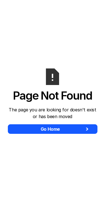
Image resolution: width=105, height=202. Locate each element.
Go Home (50, 129)
